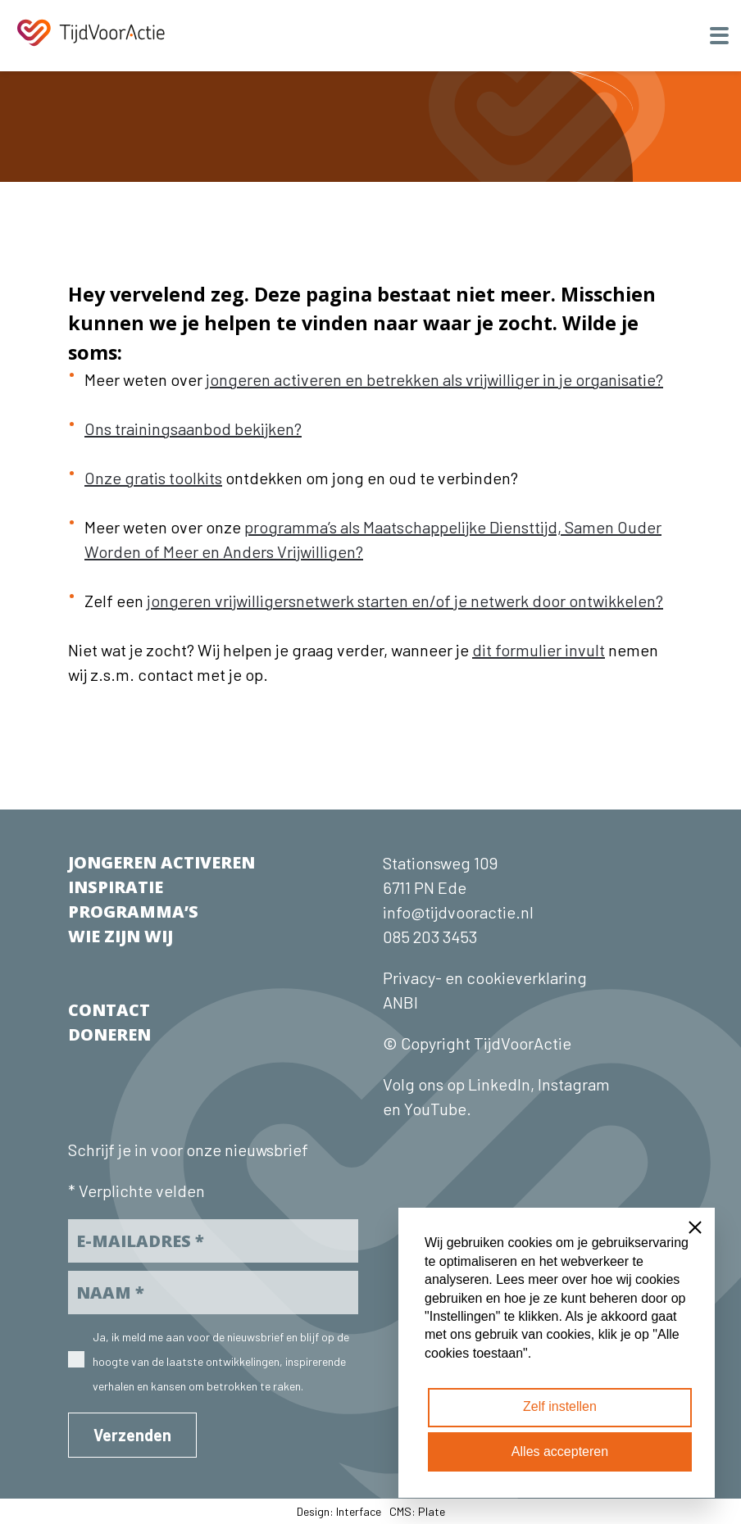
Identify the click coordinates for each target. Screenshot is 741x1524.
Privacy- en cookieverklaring (485, 977)
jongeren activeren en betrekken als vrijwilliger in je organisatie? (434, 379)
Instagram (574, 1084)
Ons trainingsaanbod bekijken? (193, 428)
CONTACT (109, 1010)
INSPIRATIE (115, 887)
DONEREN (109, 1034)
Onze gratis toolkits (153, 478)
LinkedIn (497, 1084)
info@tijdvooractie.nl (458, 912)
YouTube (435, 1108)
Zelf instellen (560, 1406)
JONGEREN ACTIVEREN (161, 862)
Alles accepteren (559, 1451)
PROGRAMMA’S (133, 911)
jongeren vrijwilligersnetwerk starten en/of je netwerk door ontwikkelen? (405, 600)
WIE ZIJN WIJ (120, 936)
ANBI (400, 1002)
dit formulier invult (538, 650)
